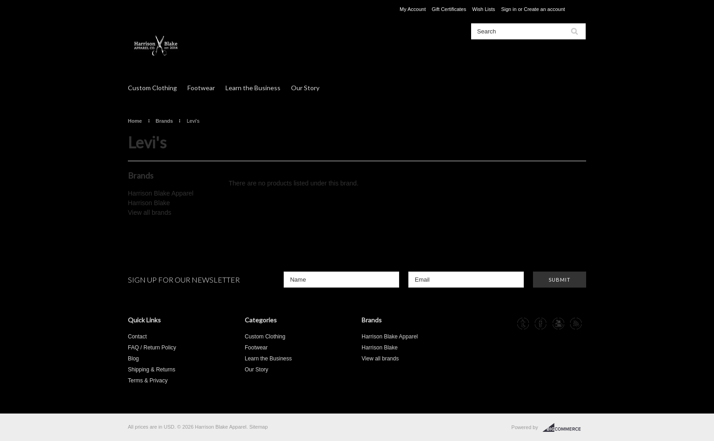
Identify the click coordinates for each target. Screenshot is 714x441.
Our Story (305, 88)
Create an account (544, 9)
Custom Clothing (152, 88)
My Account (413, 9)
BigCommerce (564, 428)
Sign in (508, 9)
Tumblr (523, 323)
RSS (576, 323)
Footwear (201, 88)
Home (135, 121)
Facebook (540, 323)
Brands (164, 121)
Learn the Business (252, 88)
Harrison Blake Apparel (160, 193)
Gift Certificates (449, 9)
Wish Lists (483, 9)
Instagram (505, 323)
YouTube (558, 323)
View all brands (149, 212)
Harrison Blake (149, 203)
